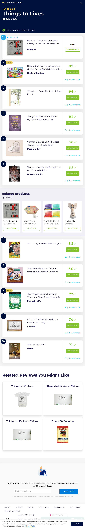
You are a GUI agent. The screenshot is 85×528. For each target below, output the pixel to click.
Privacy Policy (30, 526)
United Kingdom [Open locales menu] (58, 515)
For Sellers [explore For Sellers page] (75, 508)
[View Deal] (11, 217)
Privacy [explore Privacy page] (19, 508)
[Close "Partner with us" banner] (81, 519)
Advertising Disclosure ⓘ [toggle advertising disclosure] (25, 515)
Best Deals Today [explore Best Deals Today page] (12, 511)
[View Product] (42, 47)
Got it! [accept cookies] (76, 524)
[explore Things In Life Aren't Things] (63, 399)
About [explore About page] (7, 508)
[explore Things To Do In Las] (63, 434)
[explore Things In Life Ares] (22, 399)
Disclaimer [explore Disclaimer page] (44, 508)
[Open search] (81, 3)
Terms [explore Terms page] (30, 508)
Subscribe (69, 491)
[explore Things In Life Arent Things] (22, 434)
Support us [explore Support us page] (59, 508)
